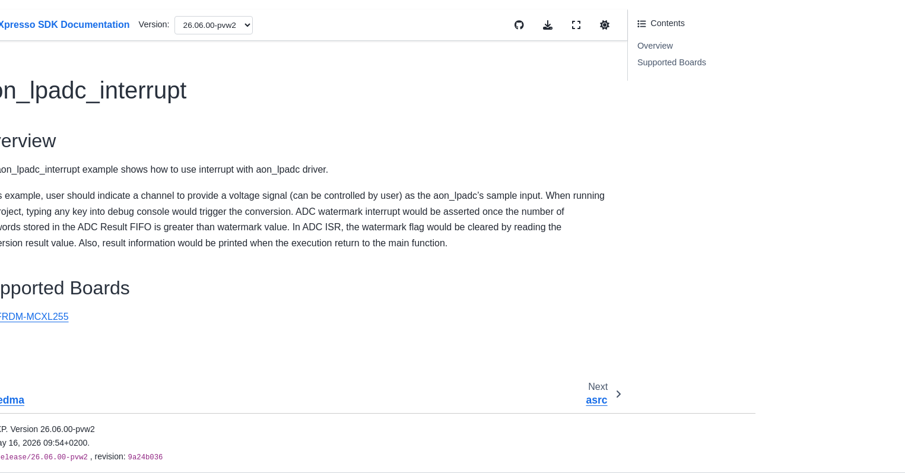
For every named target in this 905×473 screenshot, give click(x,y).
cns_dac (85, 455)
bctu (77, 153)
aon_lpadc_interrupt (120, 116)
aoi (75, 59)
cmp (77, 361)
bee (76, 172)
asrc (77, 134)
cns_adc (85, 437)
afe (75, 22)
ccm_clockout (95, 304)
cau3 (78, 286)
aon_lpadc (90, 78)
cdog (78, 323)
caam (79, 191)
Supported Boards (786, 62)
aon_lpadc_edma (111, 97)
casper (82, 267)
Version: (436, 24)
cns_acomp (91, 418)
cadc (78, 229)
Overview (771, 45)
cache (80, 210)
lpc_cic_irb (89, 342)
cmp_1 (82, 380)
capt (77, 248)
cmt (76, 399)
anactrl (82, 41)
